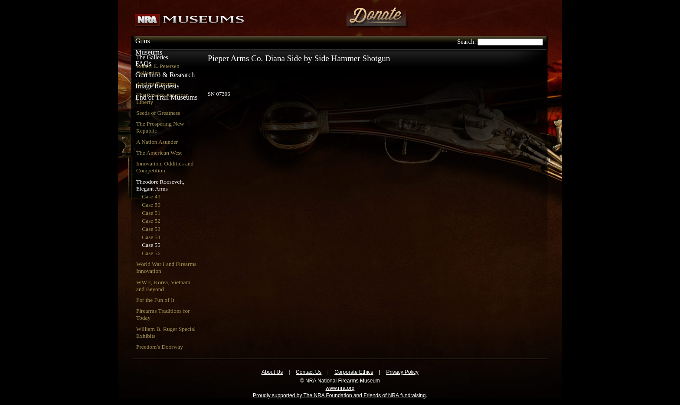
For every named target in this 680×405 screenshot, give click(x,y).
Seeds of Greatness (158, 113)
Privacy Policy (402, 372)
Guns (142, 41)
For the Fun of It (155, 300)
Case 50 (151, 204)
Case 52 (151, 220)
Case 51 (151, 213)
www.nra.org (340, 388)
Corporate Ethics (353, 372)
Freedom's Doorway (159, 346)
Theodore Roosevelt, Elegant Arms (160, 185)
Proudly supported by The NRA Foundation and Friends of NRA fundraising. (340, 395)
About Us (272, 372)
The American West (159, 152)
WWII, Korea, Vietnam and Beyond (163, 285)
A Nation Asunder (157, 142)
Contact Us (308, 372)
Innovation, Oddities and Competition (164, 167)
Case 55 (151, 245)
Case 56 (151, 253)
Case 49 (151, 196)
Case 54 (151, 237)
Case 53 (151, 229)
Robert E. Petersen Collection (158, 69)
